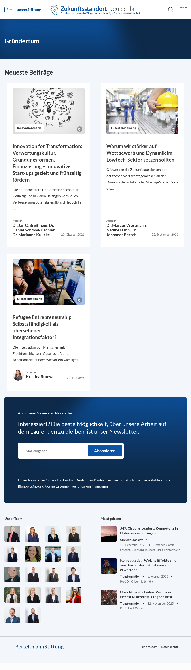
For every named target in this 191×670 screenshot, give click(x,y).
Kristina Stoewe (40, 376)
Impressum (149, 646)
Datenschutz (169, 646)
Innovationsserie (29, 128)
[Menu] (183, 10)
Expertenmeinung (123, 128)
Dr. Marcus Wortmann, (126, 225)
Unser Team (13, 519)
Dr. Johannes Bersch (121, 232)
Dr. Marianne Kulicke (31, 234)
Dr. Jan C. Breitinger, (31, 225)
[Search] (170, 9)
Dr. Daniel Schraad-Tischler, (34, 227)
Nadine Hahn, (118, 229)
